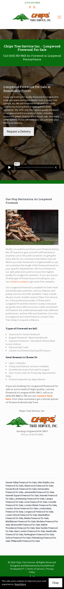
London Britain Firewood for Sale (40, 505)
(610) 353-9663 (17, 55)
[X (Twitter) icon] (34, 7)
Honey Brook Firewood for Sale (21, 489)
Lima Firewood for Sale (35, 502)
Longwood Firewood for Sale (38, 511)
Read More (20, 584)
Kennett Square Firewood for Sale (22, 495)
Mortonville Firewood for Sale (25, 524)
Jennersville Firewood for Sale (39, 492)
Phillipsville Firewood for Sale (25, 541)
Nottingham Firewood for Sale (39, 534)
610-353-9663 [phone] (33, 2)
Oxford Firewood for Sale (18, 537)
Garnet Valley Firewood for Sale (21, 482)
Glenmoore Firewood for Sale (38, 485)
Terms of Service (35, 568)
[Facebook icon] (30, 7)
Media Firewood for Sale (36, 518)
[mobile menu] (59, 17)
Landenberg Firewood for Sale (29, 498)
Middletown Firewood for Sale (20, 521)
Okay (55, 583)
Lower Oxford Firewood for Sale (21, 515)
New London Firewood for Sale (29, 531)
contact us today (18, 281)
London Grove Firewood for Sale (22, 508)
